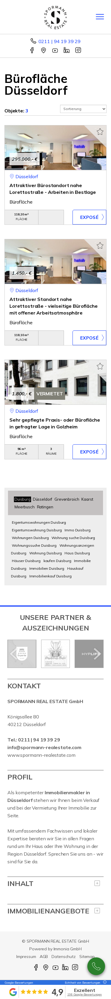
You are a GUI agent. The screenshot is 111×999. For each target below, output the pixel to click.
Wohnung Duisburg (45, 553)
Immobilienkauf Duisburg (50, 576)
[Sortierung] (83, 109)
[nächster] (97, 653)
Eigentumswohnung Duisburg (37, 530)
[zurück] (14, 653)
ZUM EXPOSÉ (89, 217)
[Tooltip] (104, 982)
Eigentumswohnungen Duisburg (39, 522)
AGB (44, 956)
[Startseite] (55, 17)
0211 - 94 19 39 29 (96, 966)
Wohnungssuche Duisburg (34, 545)
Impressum (26, 956)
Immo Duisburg (77, 530)
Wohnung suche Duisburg (73, 537)
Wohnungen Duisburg (30, 537)
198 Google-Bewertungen (84, 994)
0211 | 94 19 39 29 (59, 41)
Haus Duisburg (77, 553)
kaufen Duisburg (57, 561)
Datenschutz (64, 956)
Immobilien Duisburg (46, 568)
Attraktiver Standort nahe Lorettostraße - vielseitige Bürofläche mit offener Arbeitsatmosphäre (53, 306)
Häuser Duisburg (26, 561)
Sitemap (87, 956)
